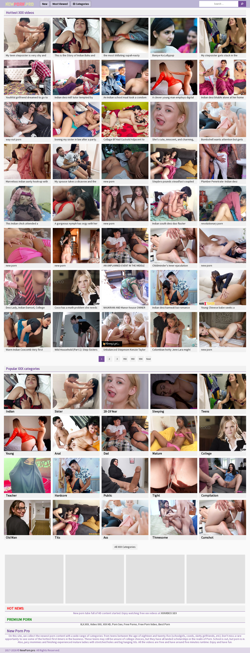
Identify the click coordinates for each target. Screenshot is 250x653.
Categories (81, 4)
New (44, 4)
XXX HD (107, 624)
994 (140, 358)
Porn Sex (117, 624)
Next (148, 358)
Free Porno (130, 624)
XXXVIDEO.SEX (169, 613)
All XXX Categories (125, 547)
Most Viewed (60, 4)
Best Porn (164, 624)
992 (125, 358)
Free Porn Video (147, 624)
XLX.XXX (84, 624)
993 (133, 358)
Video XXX (96, 624)
